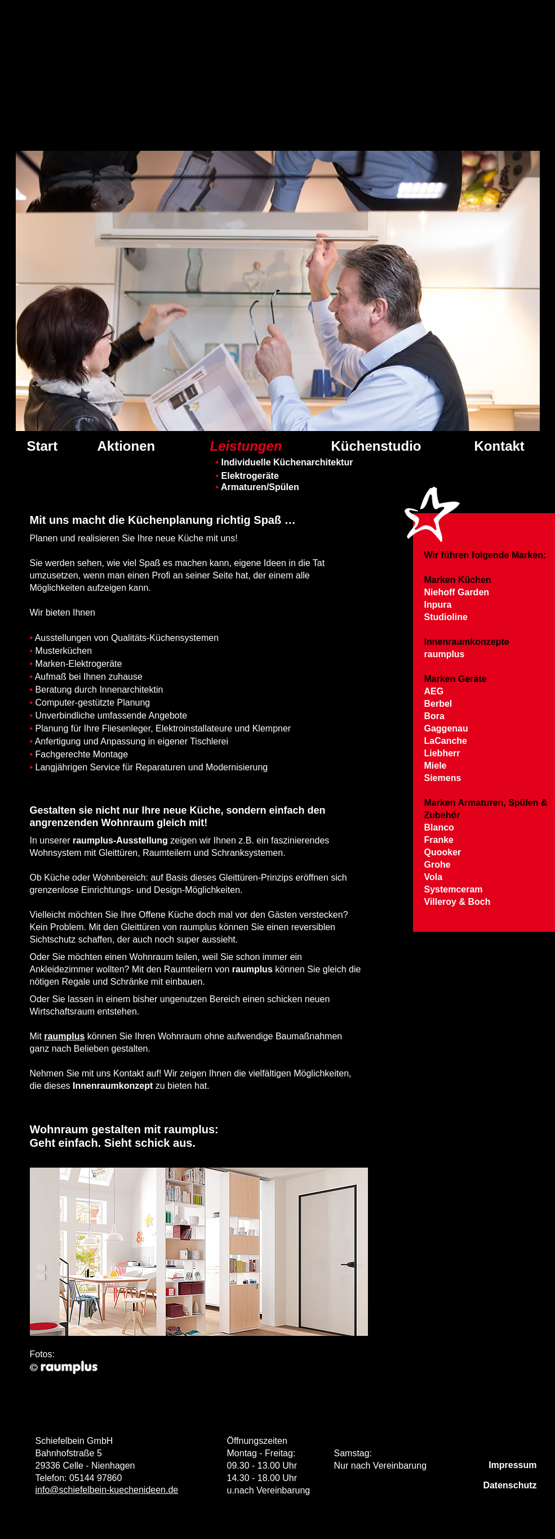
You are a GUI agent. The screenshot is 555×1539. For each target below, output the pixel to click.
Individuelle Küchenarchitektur (284, 462)
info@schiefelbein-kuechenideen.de (107, 1490)
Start (42, 446)
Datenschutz (509, 1485)
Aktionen (126, 446)
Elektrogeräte (247, 475)
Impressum (512, 1465)
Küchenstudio (376, 446)
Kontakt (499, 446)
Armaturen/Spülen (257, 486)
